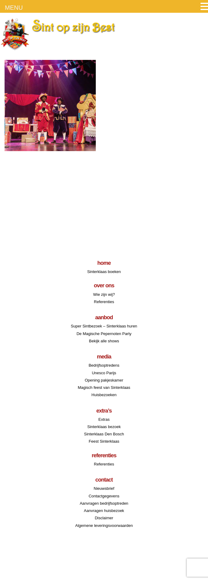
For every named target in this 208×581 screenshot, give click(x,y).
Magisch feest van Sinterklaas (104, 387)
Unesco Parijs (104, 373)
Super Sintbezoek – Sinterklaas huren (104, 326)
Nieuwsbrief (104, 488)
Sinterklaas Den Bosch (104, 434)
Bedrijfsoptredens (103, 365)
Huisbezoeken (104, 395)
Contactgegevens (103, 496)
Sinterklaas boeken (104, 271)
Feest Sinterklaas (104, 441)
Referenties (104, 301)
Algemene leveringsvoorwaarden (104, 525)
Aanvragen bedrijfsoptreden (104, 503)
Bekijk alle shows (104, 341)
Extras (104, 419)
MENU (14, 7)
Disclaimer (104, 518)
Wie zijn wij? (104, 294)
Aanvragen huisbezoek (104, 510)
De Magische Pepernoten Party (104, 333)
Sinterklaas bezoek (104, 426)
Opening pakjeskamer (104, 380)
